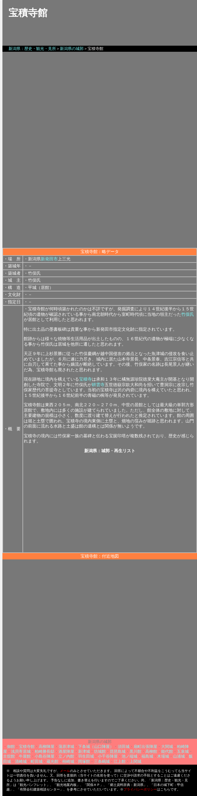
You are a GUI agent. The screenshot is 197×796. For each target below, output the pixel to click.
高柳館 (151, 751)
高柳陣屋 (46, 746)
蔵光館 (52, 761)
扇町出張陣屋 (145, 746)
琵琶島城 (118, 751)
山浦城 (179, 756)
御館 (11, 746)
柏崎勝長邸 (44, 751)
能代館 (167, 751)
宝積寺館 (27, 746)
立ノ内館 (66, 756)
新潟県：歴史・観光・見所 (32, 48)
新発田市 (49, 259)
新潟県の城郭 (72, 48)
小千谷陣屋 (108, 756)
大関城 (167, 746)
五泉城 (183, 751)
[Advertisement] (99, 205)
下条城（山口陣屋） (96, 746)
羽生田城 (86, 756)
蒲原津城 (66, 746)
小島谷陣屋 (44, 756)
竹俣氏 (187, 314)
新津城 (84, 751)
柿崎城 (68, 761)
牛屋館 (25, 756)
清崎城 (21, 761)
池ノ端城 (129, 756)
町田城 (37, 761)
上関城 (135, 761)
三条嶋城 (102, 761)
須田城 (124, 746)
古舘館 (9, 756)
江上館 (120, 761)
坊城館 (100, 751)
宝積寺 (85, 379)
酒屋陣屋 (66, 751)
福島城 (147, 756)
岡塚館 (84, 761)
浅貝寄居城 (21, 751)
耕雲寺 (98, 384)
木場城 (163, 756)
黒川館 (135, 751)
